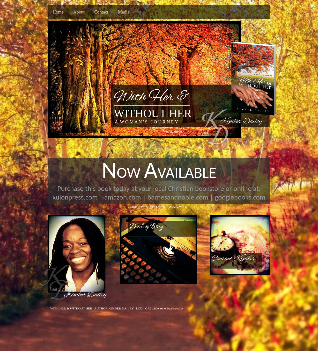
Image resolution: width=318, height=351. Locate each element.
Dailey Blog (146, 227)
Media (124, 11)
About (79, 11)
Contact (101, 11)
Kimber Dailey (85, 295)
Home (58, 11)
